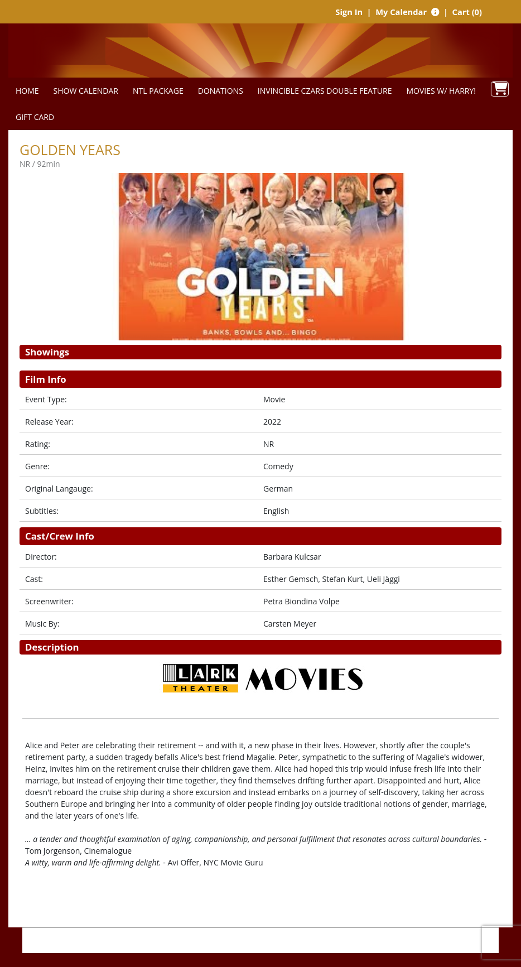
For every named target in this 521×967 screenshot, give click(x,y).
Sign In (349, 11)
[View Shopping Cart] (499, 89)
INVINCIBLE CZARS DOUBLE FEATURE (325, 90)
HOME (27, 90)
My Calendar (402, 11)
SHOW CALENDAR (86, 90)
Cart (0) (467, 11)
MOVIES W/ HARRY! (441, 90)
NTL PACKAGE (158, 90)
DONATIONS (220, 90)
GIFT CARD (35, 117)
